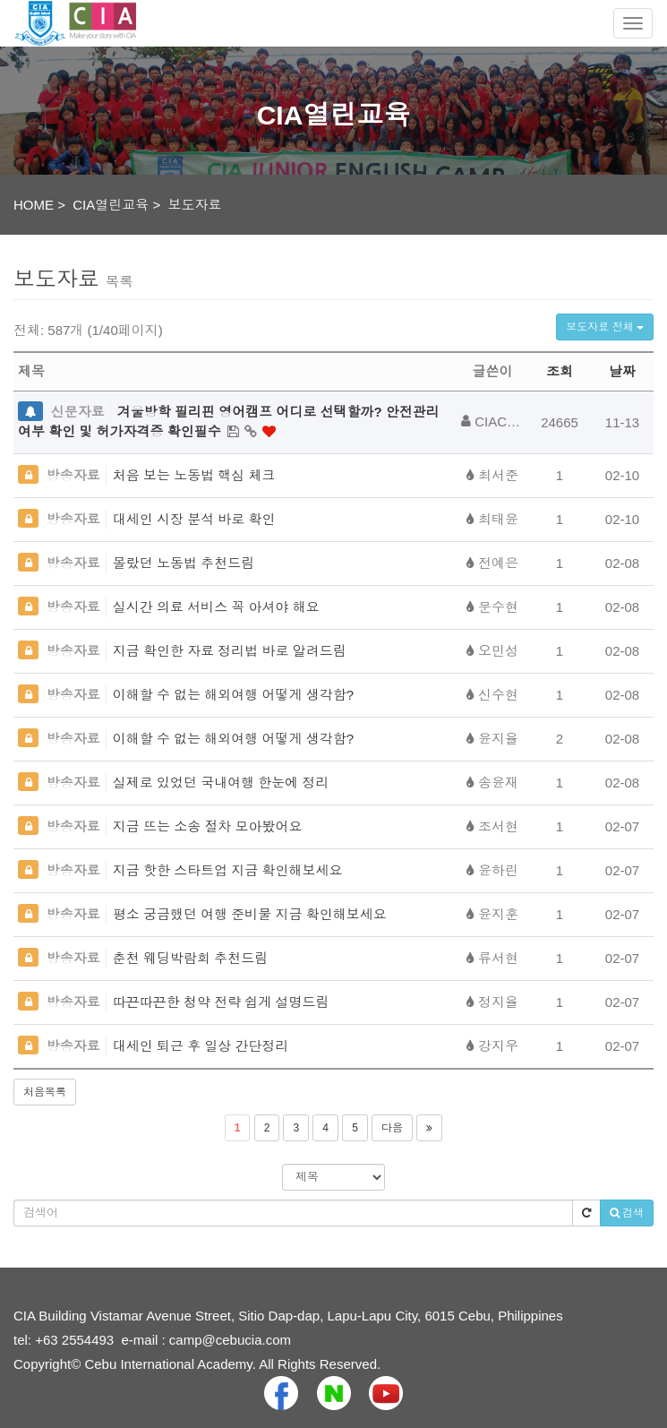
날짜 (622, 371)
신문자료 (78, 411)
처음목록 (44, 1092)
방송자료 (73, 475)
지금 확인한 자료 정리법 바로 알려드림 (229, 650)
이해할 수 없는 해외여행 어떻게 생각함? (233, 694)
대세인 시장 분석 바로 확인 (194, 519)
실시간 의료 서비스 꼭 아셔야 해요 (216, 607)
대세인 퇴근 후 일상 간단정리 (201, 1046)
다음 (392, 1128)
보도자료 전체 (605, 327)
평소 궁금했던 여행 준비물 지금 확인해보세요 (250, 914)
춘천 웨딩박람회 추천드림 (190, 958)
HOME (33, 204)
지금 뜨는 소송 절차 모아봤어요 (208, 826)
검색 (627, 1213)
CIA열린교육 (111, 204)
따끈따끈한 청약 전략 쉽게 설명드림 (221, 1002)
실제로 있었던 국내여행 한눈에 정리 (221, 782)
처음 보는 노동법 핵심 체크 (194, 475)
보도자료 (195, 204)
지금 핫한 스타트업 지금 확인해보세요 (228, 870)
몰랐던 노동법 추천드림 (183, 563)
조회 (559, 371)
